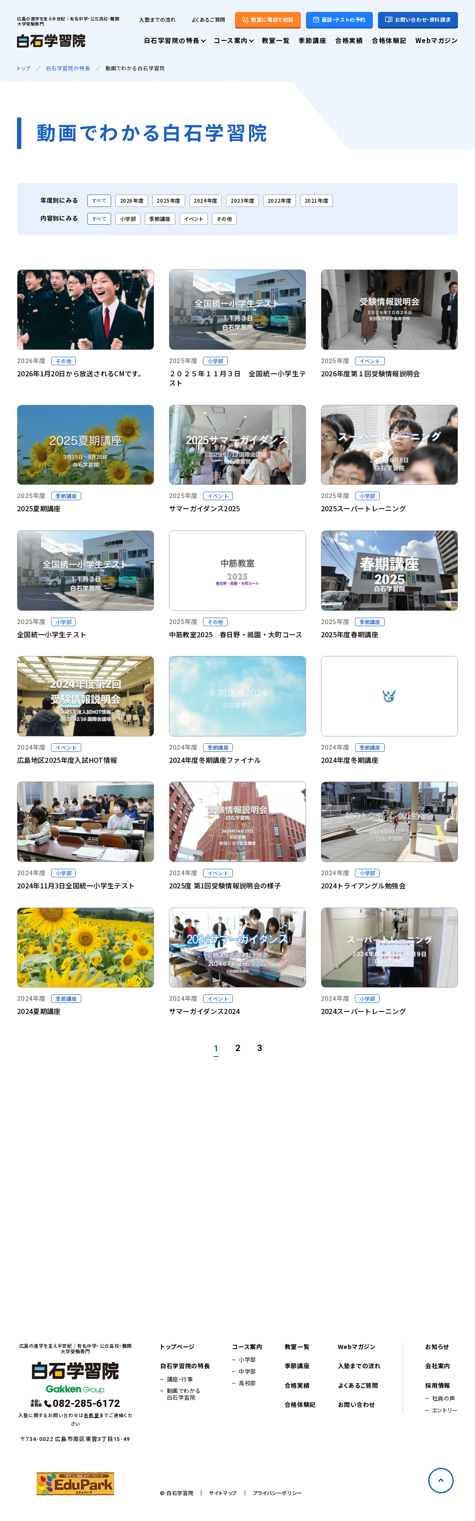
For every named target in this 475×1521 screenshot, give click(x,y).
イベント (193, 218)
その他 (224, 218)
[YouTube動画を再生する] (85, 323)
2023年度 (243, 200)
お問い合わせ (356, 1405)
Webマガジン (436, 41)
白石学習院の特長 (172, 41)
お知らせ (437, 1347)
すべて (99, 200)
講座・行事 (180, 1379)
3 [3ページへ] (259, 1048)
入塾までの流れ (157, 19)
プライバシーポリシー (277, 1492)
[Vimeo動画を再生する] (237, 328)
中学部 (247, 1371)
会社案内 (437, 1366)
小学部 (128, 218)
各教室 (91, 1415)
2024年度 (205, 200)
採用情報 (437, 1385)
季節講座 (312, 41)
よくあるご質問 (209, 19)
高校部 (247, 1383)
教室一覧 (276, 41)
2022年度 (280, 200)
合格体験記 (389, 41)
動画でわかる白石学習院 (184, 1394)
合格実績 (349, 41)
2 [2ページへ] (237, 1048)
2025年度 (168, 200)
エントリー (445, 1410)
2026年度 (132, 200)
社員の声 (443, 1398)
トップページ (177, 1347)
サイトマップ (223, 1492)
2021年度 (317, 200)
